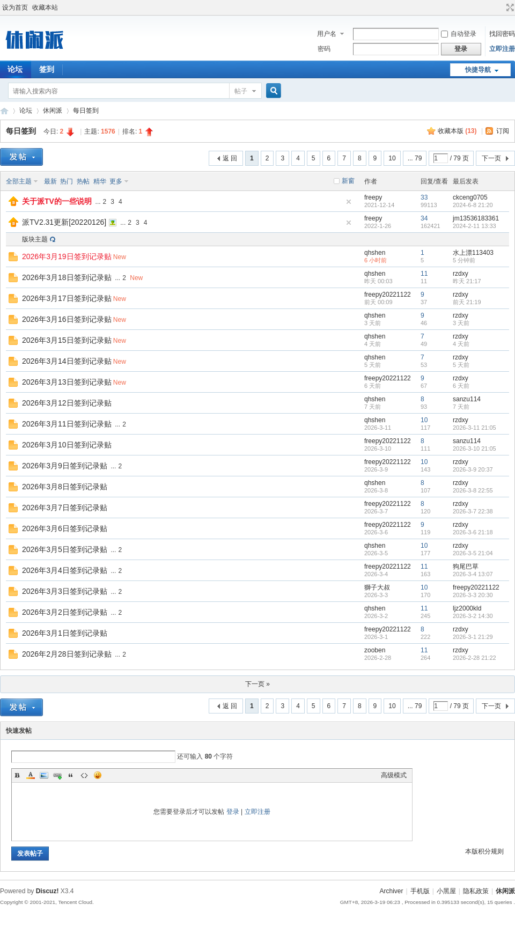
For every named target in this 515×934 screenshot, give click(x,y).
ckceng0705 (470, 197)
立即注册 (502, 49)
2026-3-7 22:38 (473, 511)
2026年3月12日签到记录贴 (67, 403)
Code (84, 775)
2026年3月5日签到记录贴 (64, 549)
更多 (115, 181)
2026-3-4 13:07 (473, 574)
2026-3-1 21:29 (473, 637)
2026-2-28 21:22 (474, 657)
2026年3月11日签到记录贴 (67, 424)
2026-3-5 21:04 (473, 553)
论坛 (25, 110)
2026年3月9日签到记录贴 (64, 465)
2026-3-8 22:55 (473, 490)
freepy (373, 197)
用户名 (326, 34)
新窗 (348, 181)
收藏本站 (45, 7)
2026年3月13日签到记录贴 (67, 382)
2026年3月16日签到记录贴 (67, 319)
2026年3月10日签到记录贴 (67, 444)
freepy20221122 (387, 294)
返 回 (230, 158)
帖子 (240, 91)
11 (424, 273)
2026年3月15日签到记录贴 (67, 340)
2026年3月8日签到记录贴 (64, 486)
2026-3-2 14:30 (473, 616)
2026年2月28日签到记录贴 (67, 654)
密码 (324, 49)
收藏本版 (457, 131)
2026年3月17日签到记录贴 (67, 298)
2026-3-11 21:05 (474, 427)
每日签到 (86, 110)
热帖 (83, 181)
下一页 (491, 158)
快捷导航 (478, 69)
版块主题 (35, 239)
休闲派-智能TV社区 (4, 111)
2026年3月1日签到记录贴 (64, 633)
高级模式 (394, 775)
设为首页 (15, 7)
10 (391, 158)
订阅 (502, 131)
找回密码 (502, 34)
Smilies (97, 775)
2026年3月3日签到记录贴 (64, 591)
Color (30, 775)
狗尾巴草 (466, 566)
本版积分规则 (484, 851)
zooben (374, 650)
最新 (50, 181)
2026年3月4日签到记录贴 (64, 570)
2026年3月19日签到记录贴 (67, 256)
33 (424, 197)
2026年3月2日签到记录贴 (64, 612)
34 (424, 218)
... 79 (415, 158)
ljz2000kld (467, 608)
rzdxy (460, 273)
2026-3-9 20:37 (473, 469)
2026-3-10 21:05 (474, 448)
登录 (232, 811)
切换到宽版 (509, 7)
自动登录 (458, 34)
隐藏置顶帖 (348, 201)
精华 (99, 181)
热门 (66, 181)
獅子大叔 (377, 587)
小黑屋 (446, 891)
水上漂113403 (473, 252)
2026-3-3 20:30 (473, 595)
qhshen (374, 252)
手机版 (420, 891)
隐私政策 (476, 891)
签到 (46, 69)
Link (57, 775)
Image (44, 775)
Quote (70, 775)
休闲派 (52, 110)
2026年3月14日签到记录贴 (67, 361)
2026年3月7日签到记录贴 (64, 507)
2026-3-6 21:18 (473, 532)
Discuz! (47, 891)
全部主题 (19, 181)
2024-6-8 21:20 (473, 205)
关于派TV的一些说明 (57, 201)
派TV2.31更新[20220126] (64, 222)
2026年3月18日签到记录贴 (67, 277)
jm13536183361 (476, 218)
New (119, 257)
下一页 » (257, 684)
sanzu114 (467, 399)
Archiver (391, 891)
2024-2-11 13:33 (474, 226)
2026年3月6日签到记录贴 (64, 528)
